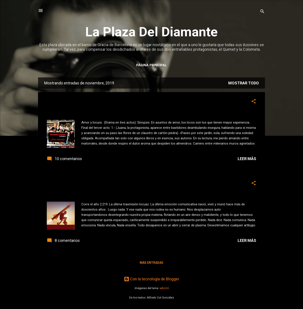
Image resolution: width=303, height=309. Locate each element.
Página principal (151, 65)
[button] (253, 102)
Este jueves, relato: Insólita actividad (101, 184)
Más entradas (151, 262)
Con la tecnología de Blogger (151, 279)
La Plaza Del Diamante (151, 32)
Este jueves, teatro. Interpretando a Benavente (116, 102)
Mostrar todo (243, 83)
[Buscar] (262, 12)
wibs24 (164, 288)
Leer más (247, 158)
